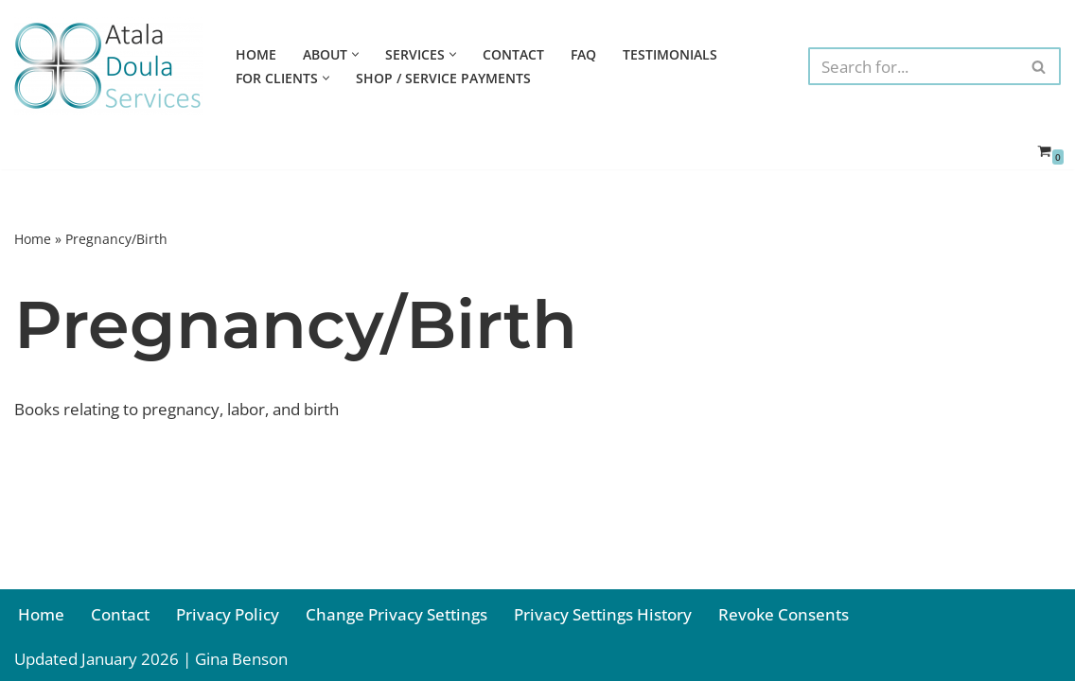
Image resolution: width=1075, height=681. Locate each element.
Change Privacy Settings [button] (396, 614)
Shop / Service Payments (443, 78)
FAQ (583, 54)
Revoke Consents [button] (783, 614)
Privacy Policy (227, 614)
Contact (513, 54)
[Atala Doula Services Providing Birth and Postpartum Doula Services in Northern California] (108, 66)
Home (256, 54)
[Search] (913, 66)
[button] (355, 54)
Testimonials (670, 54)
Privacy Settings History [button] (603, 614)
